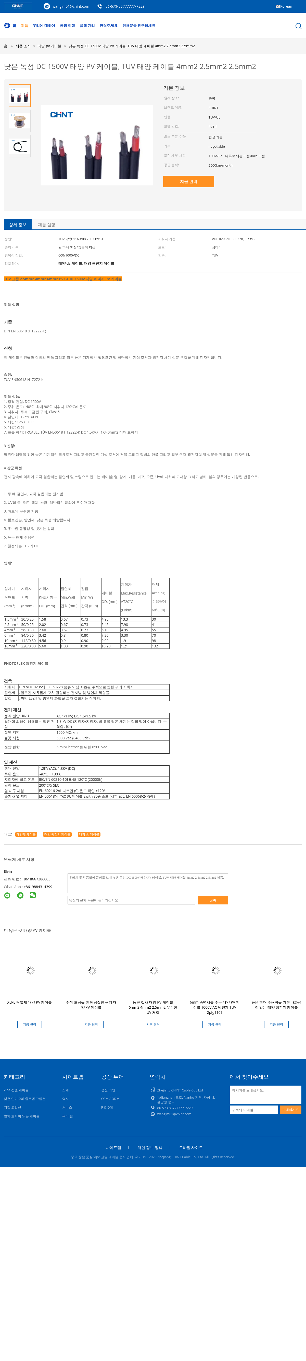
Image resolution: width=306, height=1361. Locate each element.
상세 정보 (18, 224)
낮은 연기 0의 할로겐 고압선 (25, 1098)
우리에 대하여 (44, 25)
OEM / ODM (110, 1098)
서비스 (67, 1107)
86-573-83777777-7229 (125, 6)
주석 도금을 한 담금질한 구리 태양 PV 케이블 (91, 1005)
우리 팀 (67, 1116)
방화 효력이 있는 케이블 (22, 1116)
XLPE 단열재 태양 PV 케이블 (29, 1002)
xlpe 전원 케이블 (16, 1090)
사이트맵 (113, 1147)
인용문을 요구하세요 (139, 25)
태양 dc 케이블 (89, 834)
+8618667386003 (36, 879)
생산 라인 (108, 1090)
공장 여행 (67, 25)
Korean (286, 6)
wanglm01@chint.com (71, 6)
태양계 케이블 (26, 834)
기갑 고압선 (12, 1107)
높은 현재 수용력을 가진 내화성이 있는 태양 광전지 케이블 (276, 1005)
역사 (65, 1098)
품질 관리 (87, 25)
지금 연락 (188, 181)
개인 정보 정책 (149, 1147)
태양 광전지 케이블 (57, 834)
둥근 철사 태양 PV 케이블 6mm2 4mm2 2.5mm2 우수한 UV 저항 (153, 1007)
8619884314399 (39, 886)
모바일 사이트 (191, 1147)
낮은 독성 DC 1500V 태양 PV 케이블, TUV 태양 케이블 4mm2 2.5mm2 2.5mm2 (132, 45)
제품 (24, 25)
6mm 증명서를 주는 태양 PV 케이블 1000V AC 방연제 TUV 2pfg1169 (215, 1007)
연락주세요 (109, 25)
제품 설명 (46, 224)
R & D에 (107, 1107)
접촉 (213, 900)
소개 (65, 1090)
